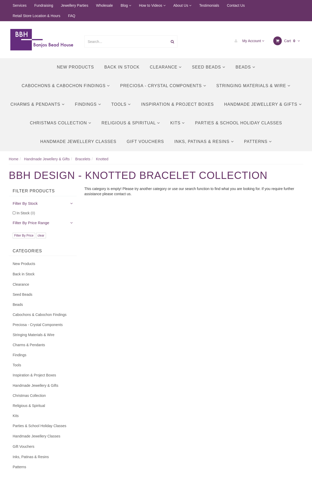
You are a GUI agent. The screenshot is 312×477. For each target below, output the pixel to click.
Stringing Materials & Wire (253, 86)
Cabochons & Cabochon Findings (66, 86)
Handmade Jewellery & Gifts (263, 104)
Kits (177, 123)
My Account (248, 40)
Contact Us (236, 5)
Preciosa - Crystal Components (163, 86)
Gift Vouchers (145, 141)
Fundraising (43, 5)
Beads (245, 67)
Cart (286, 40)
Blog (126, 5)
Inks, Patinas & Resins (204, 141)
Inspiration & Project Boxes (177, 104)
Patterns (258, 141)
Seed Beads (208, 67)
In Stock (26, 213)
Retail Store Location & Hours (36, 16)
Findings (88, 104)
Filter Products (34, 191)
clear (41, 235)
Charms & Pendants (37, 104)
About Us (182, 5)
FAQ (71, 16)
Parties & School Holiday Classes (238, 123)
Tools (121, 104)
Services (20, 5)
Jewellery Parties (74, 5)
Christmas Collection (60, 123)
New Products (75, 67)
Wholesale (104, 5)
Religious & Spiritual (131, 123)
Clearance (166, 67)
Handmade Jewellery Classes (78, 141)
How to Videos (152, 5)
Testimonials (209, 5)
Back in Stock (121, 67)
